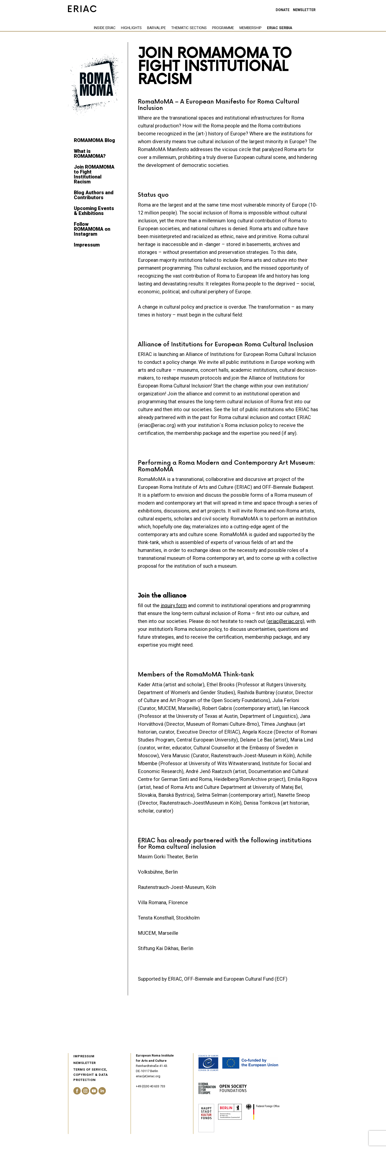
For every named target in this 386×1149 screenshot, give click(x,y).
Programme (197, 28)
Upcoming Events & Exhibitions (94, 210)
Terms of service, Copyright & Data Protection (90, 1075)
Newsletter (304, 10)
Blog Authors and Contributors (93, 195)
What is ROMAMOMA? (90, 153)
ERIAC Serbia (254, 28)
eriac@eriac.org (285, 621)
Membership (225, 28)
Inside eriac (79, 28)
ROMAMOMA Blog (94, 140)
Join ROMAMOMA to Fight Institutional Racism (94, 174)
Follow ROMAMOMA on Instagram (92, 229)
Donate (283, 10)
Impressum (87, 245)
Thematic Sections (163, 28)
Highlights (105, 28)
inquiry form (174, 605)
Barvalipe (130, 28)
